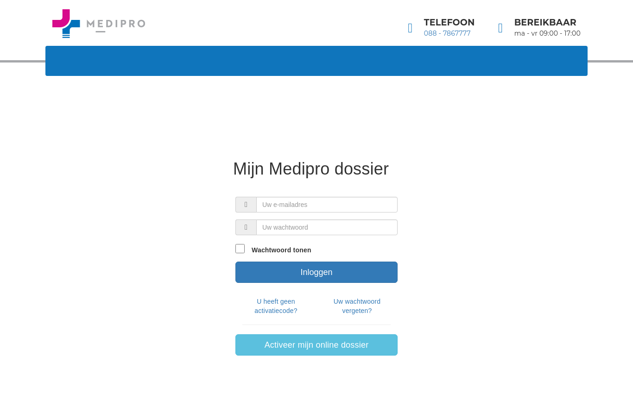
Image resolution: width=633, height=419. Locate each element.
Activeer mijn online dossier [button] (317, 345)
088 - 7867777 (447, 33)
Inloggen (316, 272)
